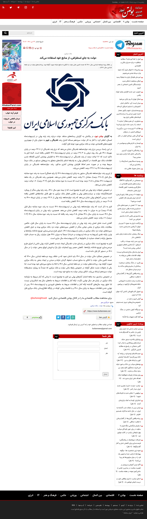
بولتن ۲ (126, 21)
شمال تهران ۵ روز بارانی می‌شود (130, 99)
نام (107, 343)
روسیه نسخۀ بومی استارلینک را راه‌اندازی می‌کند (130, 163)
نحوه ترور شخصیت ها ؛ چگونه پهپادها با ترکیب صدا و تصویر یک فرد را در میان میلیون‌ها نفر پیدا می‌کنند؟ (129, 455)
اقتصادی (100, 48)
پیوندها (20, 1)
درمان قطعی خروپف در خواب (12, 120)
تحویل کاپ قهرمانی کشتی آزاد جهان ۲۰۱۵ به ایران (128, 293)
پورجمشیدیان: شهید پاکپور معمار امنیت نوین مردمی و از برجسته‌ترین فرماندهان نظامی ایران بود (129, 114)
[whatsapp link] (73, 317)
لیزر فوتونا (12, 127)
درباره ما (27, 1)
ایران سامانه (128, 513)
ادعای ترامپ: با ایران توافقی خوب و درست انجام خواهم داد (129, 480)
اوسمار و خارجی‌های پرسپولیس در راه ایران (129, 145)
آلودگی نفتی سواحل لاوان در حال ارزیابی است (129, 138)
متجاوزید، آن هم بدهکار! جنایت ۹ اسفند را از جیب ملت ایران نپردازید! (128, 123)
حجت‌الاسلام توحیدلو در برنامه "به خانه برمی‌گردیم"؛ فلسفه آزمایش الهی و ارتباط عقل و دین (129, 357)
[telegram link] (68, 317)
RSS (73, 505)
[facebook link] (63, 317)
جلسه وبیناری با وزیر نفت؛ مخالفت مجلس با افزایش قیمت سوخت (109, 33)
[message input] (78, 361)
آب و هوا (6, 1)
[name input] (78, 343)
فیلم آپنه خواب (12, 113)
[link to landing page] (130, 11)
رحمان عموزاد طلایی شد (132, 168)
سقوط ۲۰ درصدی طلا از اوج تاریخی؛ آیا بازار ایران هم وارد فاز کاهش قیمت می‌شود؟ (128, 198)
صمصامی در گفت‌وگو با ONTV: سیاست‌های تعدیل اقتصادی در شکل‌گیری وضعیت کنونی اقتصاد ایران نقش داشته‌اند (130, 185)
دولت (101, 306)
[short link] (99, 311)
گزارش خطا (104, 317)
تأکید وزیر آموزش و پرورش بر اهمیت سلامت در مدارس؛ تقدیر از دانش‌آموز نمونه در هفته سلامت (128, 469)
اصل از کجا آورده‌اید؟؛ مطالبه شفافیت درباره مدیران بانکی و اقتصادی (131, 62)
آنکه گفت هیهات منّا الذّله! (131, 317)
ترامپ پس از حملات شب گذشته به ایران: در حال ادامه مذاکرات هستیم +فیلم (128, 411)
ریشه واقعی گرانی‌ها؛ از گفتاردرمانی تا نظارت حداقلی (128, 275)
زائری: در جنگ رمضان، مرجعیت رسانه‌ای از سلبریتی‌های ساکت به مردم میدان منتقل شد (129, 266)
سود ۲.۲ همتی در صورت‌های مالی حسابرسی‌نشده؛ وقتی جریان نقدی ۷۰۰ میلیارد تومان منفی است (129, 208)
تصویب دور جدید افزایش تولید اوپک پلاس (128, 94)
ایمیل (106, 348)
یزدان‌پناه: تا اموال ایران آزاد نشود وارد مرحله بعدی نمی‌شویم (129, 72)
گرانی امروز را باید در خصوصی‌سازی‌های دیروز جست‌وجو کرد (128, 302)
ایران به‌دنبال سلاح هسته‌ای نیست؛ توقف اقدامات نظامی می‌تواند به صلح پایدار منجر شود (129, 255)
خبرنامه (13, 1)
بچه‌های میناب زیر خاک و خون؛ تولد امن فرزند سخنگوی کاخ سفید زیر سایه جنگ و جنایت (128, 367)
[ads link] (130, 45)
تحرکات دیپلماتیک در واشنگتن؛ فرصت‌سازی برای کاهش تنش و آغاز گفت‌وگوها (128, 443)
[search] (5, 33)
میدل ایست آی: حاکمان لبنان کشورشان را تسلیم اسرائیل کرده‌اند (129, 105)
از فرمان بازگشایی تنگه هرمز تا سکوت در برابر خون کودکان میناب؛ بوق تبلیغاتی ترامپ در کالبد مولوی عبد (129, 431)
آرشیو (123, 505)
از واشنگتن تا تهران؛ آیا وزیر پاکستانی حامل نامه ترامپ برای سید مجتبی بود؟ (128, 154)
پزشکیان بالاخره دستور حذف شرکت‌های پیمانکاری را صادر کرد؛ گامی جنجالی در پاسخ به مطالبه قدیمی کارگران (129, 344)
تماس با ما (35, 1)
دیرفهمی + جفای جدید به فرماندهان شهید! (128, 395)
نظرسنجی (99, 505)
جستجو (115, 505)
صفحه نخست (138, 21)
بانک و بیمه (92, 48)
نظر (107, 353)
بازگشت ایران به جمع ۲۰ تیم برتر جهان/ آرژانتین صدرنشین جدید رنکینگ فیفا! (129, 226)
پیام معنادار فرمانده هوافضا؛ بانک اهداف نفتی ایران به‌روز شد (129, 378)
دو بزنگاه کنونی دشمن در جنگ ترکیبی (130, 311)
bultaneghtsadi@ (39, 298)
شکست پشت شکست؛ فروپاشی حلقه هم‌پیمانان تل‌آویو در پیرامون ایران (129, 284)
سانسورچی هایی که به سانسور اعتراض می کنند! (130, 218)
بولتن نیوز (99, 136)
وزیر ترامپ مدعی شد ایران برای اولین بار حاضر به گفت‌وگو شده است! (130, 332)
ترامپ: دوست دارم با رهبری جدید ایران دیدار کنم (129, 387)
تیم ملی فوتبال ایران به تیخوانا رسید (128, 77)
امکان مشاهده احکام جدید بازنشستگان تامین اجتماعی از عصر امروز (129, 84)
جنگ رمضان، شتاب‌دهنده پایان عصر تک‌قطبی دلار (128, 236)
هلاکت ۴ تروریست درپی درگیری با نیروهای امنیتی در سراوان (129, 130)
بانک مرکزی (94, 306)
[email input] (78, 349)
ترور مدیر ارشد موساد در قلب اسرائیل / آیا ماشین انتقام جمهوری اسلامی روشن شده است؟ (129, 244)
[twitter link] (58, 317)
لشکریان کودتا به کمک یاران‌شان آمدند (130, 402)
